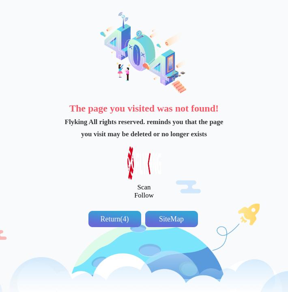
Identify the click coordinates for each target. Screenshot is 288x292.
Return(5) (115, 219)
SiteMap (171, 219)
